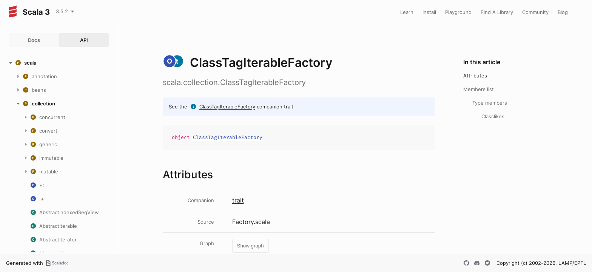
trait (238, 200)
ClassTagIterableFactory (227, 107)
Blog (563, 12)
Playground (458, 12)
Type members (489, 103)
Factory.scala (251, 222)
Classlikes (492, 116)
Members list (478, 89)
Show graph (250, 246)
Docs (34, 40)
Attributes (475, 76)
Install (429, 12)
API (84, 40)
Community (535, 12)
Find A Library (497, 12)
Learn (406, 12)
